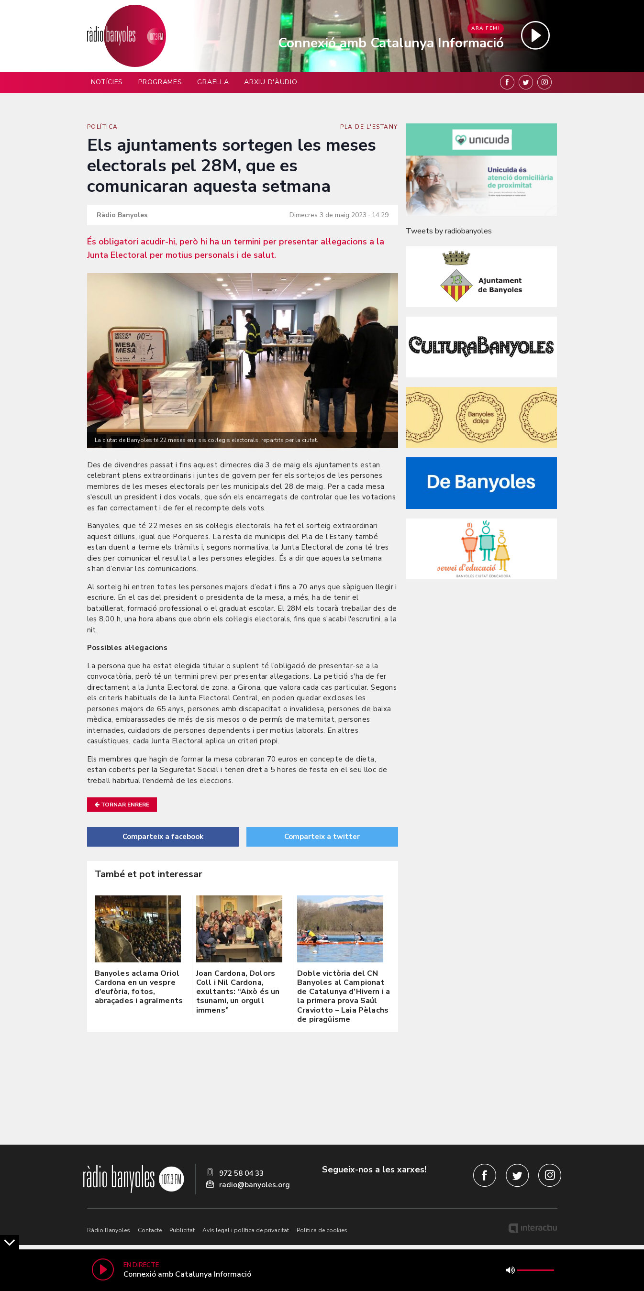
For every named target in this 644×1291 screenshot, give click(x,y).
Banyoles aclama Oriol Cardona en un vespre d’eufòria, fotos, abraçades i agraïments (139, 987)
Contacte (150, 1230)
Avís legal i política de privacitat (245, 1230)
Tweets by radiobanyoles (449, 231)
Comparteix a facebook (162, 836)
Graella (213, 82)
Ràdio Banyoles (108, 1230)
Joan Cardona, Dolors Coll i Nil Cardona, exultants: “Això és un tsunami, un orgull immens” (238, 991)
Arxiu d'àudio (270, 82)
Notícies (107, 82)
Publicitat (182, 1230)
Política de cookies (322, 1230)
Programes (160, 82)
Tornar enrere (122, 804)
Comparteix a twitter (322, 836)
